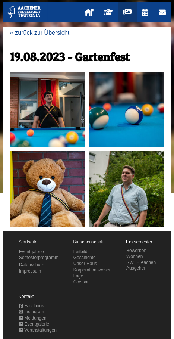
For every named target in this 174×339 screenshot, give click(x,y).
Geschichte (84, 257)
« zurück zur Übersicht (39, 32)
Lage (78, 276)
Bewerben (136, 250)
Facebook (31, 305)
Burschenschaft (88, 242)
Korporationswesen (92, 270)
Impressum (30, 271)
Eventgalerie (31, 251)
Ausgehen (136, 268)
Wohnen (134, 256)
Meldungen (33, 318)
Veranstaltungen (38, 330)
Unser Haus (85, 263)
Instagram (31, 311)
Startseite (28, 242)
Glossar (81, 281)
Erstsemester (139, 242)
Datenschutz (31, 264)
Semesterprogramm (38, 257)
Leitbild (80, 251)
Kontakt (26, 296)
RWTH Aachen (141, 262)
